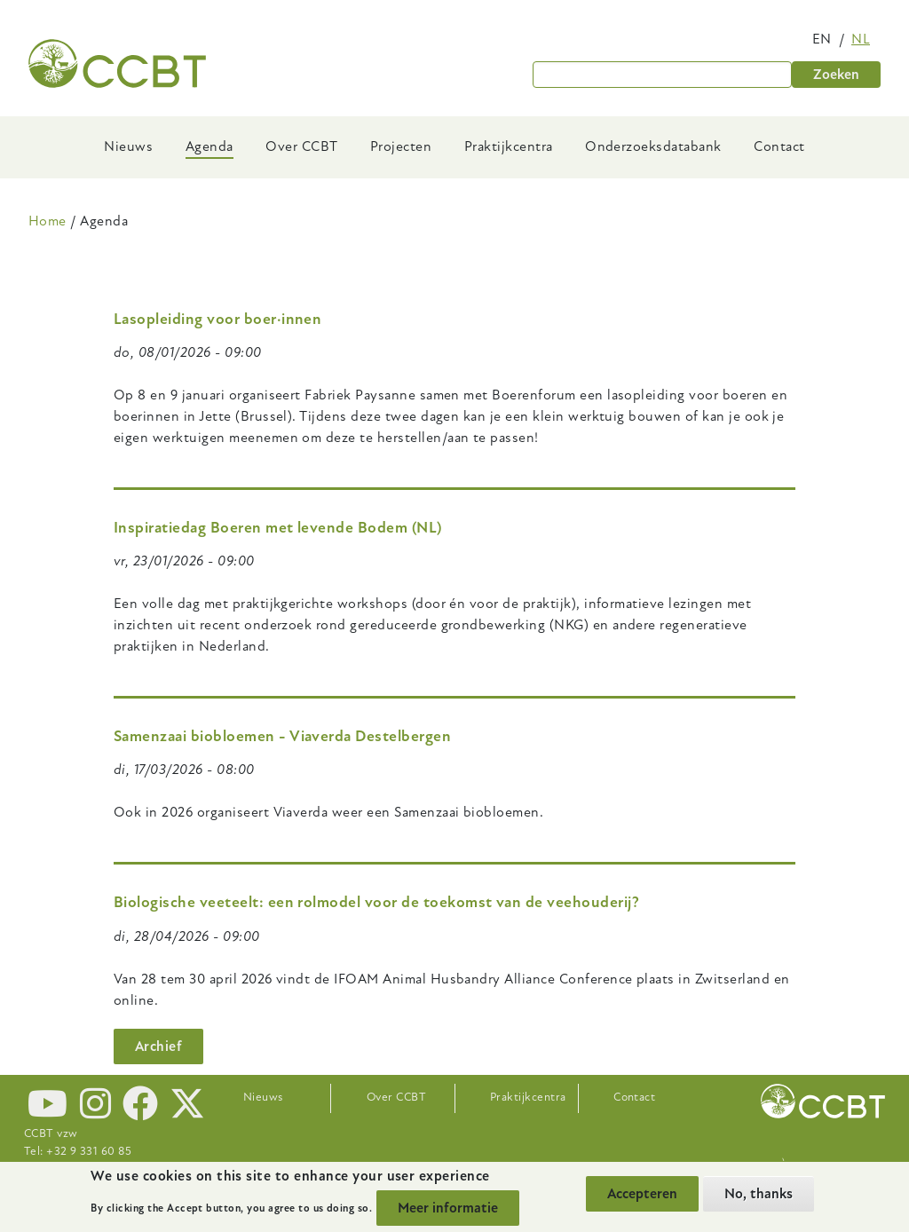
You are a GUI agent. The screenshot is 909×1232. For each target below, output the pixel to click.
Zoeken (836, 74)
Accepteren (642, 1194)
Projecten (400, 146)
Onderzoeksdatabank (653, 146)
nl (860, 39)
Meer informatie (448, 1208)
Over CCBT (301, 146)
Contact (779, 146)
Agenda (209, 146)
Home (47, 221)
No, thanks (758, 1194)
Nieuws (128, 146)
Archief (158, 1046)
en (822, 39)
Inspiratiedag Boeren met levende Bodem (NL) (278, 527)
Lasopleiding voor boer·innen (217, 319)
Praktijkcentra (508, 146)
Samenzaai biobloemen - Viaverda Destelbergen (282, 736)
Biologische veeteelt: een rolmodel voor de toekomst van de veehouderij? (376, 902)
